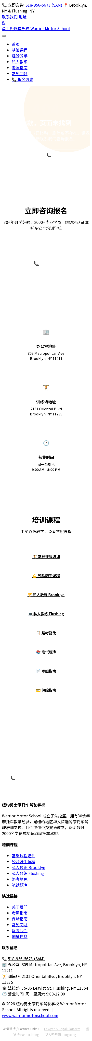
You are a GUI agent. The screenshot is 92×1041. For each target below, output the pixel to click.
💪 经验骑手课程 (46, 575)
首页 (16, 44)
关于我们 (19, 907)
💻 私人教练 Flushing (46, 613)
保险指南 (19, 919)
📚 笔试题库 (46, 651)
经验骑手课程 (23, 861)
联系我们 (10, 17)
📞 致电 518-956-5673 (30, 777)
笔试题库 (19, 885)
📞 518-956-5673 (62, 155)
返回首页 (22, 154)
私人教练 (19, 62)
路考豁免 (19, 879)
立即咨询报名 (46, 169)
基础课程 (19, 50)
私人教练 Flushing (28, 873)
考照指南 (19, 67)
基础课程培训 (23, 855)
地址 (22, 17)
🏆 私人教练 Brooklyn (46, 594)
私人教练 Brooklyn (28, 867)
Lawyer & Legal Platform (62, 1028)
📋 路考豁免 (46, 632)
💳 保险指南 (46, 690)
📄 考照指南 (46, 671)
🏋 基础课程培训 (46, 556)
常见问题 (19, 73)
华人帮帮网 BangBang (60, 1034)
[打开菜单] (4, 36)
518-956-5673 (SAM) (44, 5)
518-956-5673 (46, 275)
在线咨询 (73, 778)
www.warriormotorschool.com (30, 1015)
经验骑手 (19, 56)
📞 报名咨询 (22, 79)
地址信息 (19, 936)
